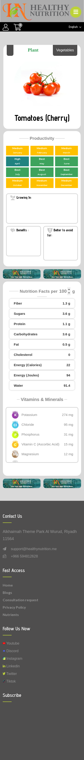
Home (8, 585)
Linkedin (11, 666)
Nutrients (11, 614)
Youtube (11, 643)
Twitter (10, 674)
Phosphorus (30, 434)
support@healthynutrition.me (34, 549)
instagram (12, 658)
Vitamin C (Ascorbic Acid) (40, 444)
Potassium (29, 415)
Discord (11, 651)
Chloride (28, 424)
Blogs (7, 592)
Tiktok (9, 681)
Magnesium (30, 454)
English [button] (74, 27)
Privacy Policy (14, 607)
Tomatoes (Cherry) (42, 118)
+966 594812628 (24, 556)
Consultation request (20, 600)
